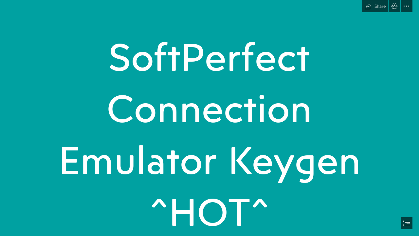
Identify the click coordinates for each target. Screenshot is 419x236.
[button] (375, 6)
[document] (209, 118)
